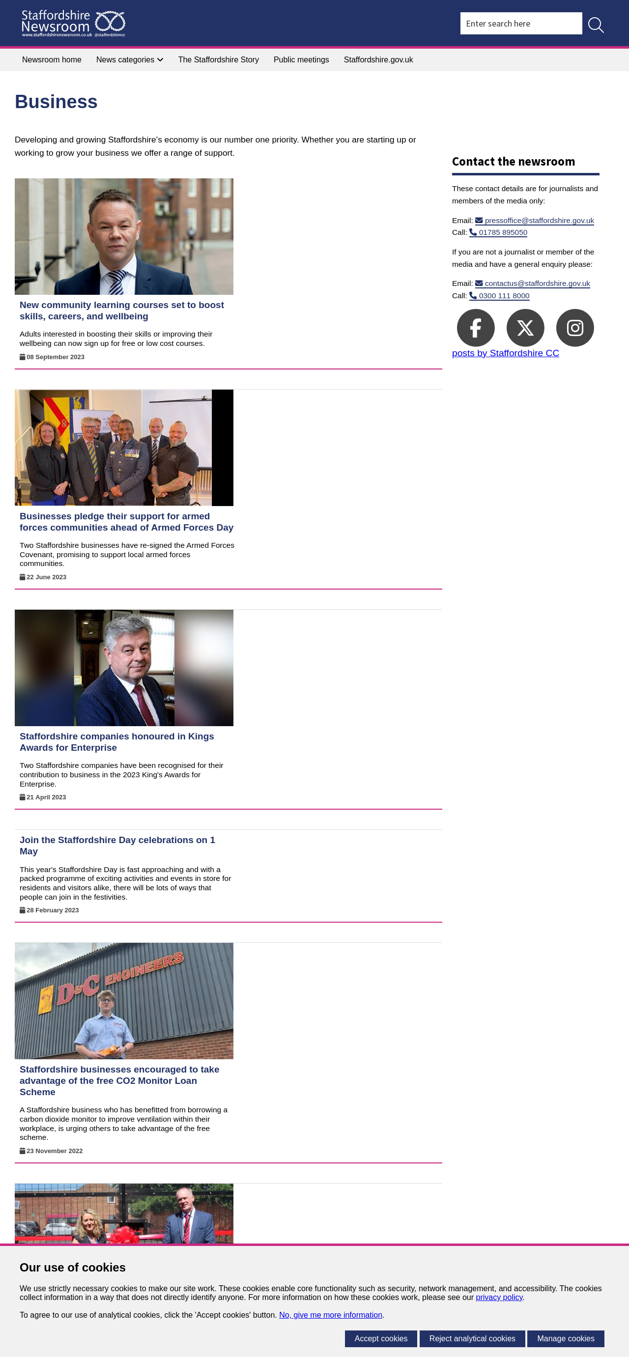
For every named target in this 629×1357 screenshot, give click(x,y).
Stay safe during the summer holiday (294, 919)
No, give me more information (330, 1315)
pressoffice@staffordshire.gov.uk (539, 220)
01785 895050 (503, 232)
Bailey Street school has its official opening (308, 796)
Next (430, 1161)
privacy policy (499, 1297)
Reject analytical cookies (472, 1338)
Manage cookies (566, 1338)
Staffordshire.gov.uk (378, 60)
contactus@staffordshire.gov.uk (537, 283)
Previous (292, 1161)
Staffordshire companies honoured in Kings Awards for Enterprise (309, 441)
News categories (130, 60)
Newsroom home (52, 60)
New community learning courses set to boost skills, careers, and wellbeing (314, 194)
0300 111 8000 (504, 295)
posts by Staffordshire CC (505, 353)
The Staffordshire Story (218, 60)
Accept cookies (381, 1338)
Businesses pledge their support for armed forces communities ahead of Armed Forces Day (319, 318)
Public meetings (301, 60)
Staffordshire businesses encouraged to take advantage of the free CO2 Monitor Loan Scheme (312, 683)
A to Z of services (98, 1208)
